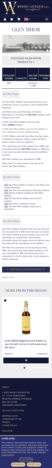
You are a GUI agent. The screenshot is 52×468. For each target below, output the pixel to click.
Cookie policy (9, 425)
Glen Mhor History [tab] (11, 95)
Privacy (6, 422)
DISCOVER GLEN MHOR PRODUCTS (26, 271)
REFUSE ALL (18, 465)
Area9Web (7, 405)
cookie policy (7, 455)
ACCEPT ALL (34, 465)
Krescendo (20, 405)
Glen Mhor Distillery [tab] (11, 222)
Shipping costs (10, 416)
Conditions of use (12, 419)
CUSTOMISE (26, 460)
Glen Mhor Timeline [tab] (11, 178)
